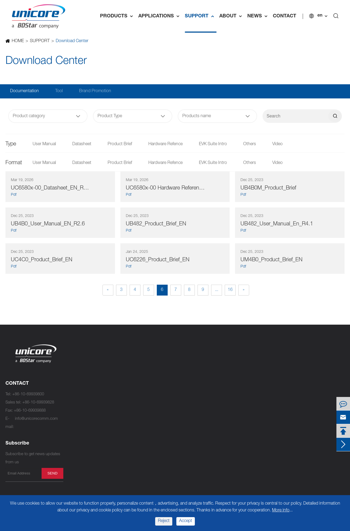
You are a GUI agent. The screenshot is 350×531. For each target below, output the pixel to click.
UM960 (75, 402)
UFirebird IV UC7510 (149, 361)
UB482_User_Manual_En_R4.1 (276, 224)
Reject (164, 521)
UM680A (76, 459)
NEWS (258, 16)
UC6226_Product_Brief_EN (157, 260)
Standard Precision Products (164, 350)
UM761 (137, 377)
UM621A (138, 426)
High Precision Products (97, 350)
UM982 (75, 369)
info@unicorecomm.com (36, 419)
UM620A (138, 410)
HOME (17, 41)
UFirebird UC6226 (147, 442)
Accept (185, 521)
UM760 (137, 394)
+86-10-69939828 (38, 402)
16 (230, 290)
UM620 (137, 418)
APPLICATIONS (160, 16)
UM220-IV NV (143, 467)
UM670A (76, 475)
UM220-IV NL (143, 475)
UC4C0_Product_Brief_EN (41, 260)
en (319, 16)
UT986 (74, 434)
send (52, 473)
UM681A (76, 442)
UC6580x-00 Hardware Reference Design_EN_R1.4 (165, 188)
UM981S (76, 426)
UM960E (76, 410)
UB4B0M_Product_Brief (268, 188)
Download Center (71, 41)
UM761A (138, 369)
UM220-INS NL (144, 451)
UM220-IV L (141, 491)
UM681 (75, 451)
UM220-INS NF (144, 459)
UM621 (137, 434)
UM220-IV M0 (143, 483)
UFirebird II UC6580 (148, 402)
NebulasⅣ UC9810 (86, 361)
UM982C (77, 377)
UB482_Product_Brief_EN (156, 224)
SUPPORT (201, 16)
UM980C (77, 394)
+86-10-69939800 (28, 394)
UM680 (75, 467)
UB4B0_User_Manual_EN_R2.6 (48, 224)
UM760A (138, 385)
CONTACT (284, 16)
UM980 (75, 385)
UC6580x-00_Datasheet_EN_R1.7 (50, 188)
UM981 (75, 418)
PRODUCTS (118, 16)
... (216, 290)
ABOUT (232, 16)
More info (280, 510)
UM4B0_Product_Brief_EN (271, 260)
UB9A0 (75, 483)
